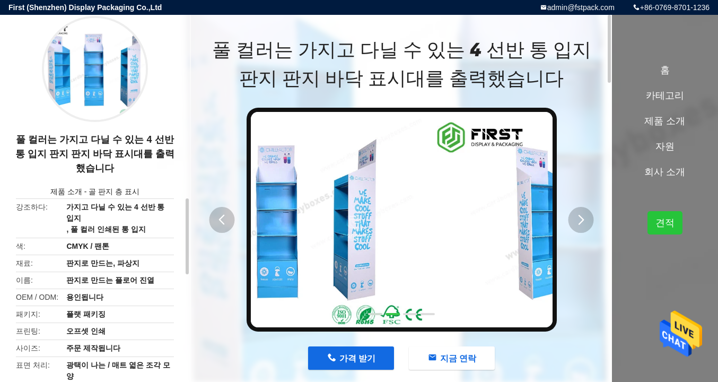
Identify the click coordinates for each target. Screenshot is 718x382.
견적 (665, 223)
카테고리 (665, 95)
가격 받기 (357, 358)
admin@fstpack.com (581, 7)
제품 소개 (66, 191)
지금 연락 (458, 358)
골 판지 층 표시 (114, 191)
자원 (665, 146)
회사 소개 (664, 172)
